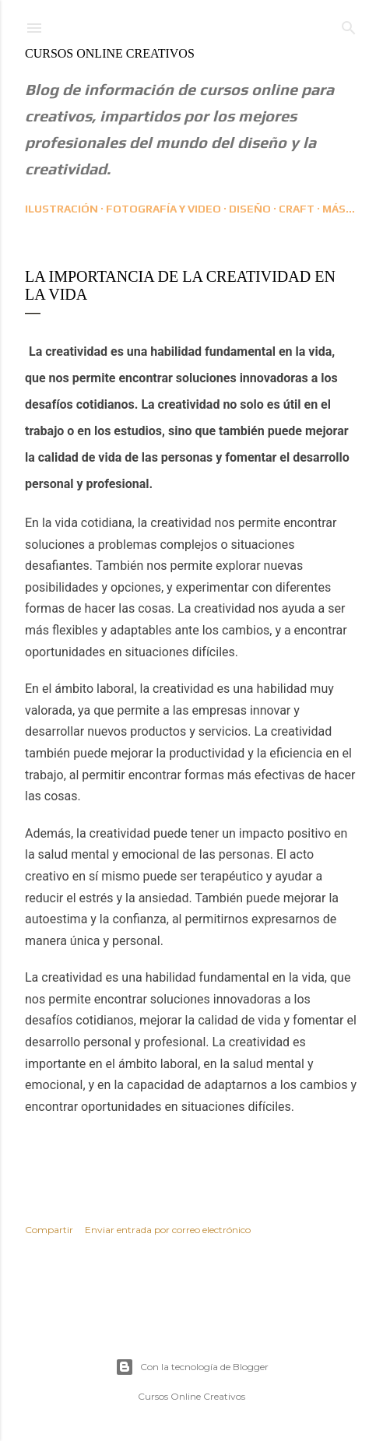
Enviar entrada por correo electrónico (168, 1229)
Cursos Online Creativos (110, 53)
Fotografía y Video (163, 208)
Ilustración (61, 208)
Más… (338, 208)
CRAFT (296, 208)
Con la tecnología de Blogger (192, 1367)
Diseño (250, 208)
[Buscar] (348, 24)
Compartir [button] (49, 1229)
